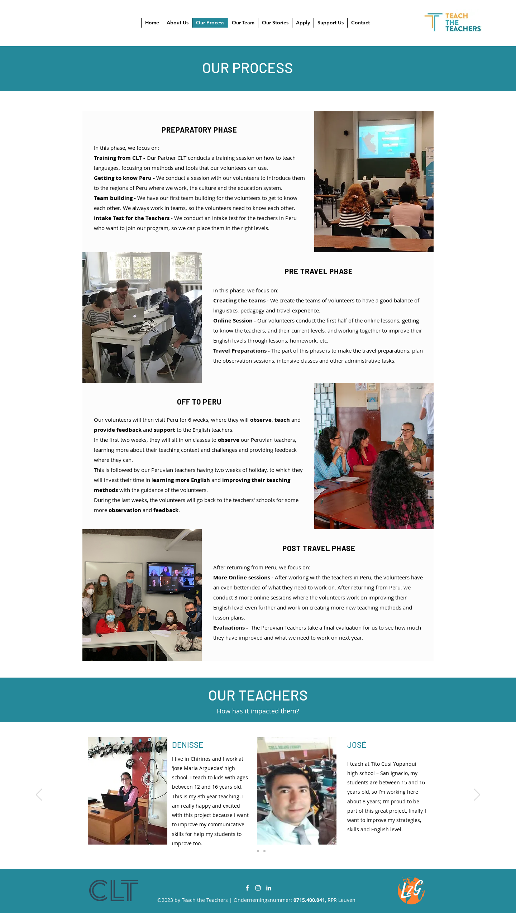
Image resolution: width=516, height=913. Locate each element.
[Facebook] (247, 888)
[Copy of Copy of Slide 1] (264, 851)
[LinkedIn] (268, 888)
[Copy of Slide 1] (258, 851)
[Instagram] (258, 888)
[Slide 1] (251, 851)
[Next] (477, 795)
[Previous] (39, 795)
